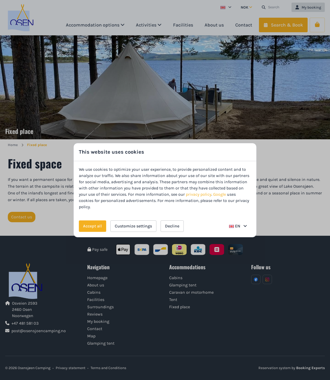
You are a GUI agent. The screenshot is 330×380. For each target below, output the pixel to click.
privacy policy (198, 194)
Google (219, 194)
